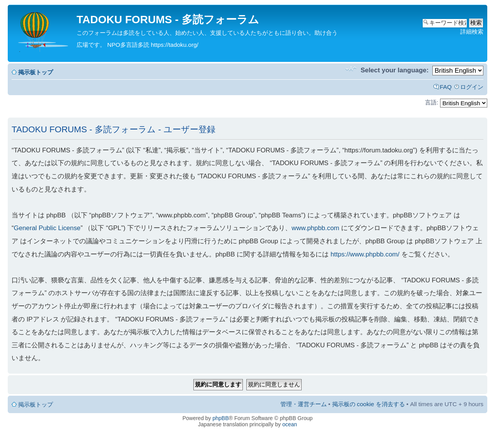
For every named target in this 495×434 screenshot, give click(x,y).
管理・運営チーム (303, 404)
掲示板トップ (35, 72)
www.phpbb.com (315, 228)
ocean (289, 424)
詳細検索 (471, 31)
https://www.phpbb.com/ (365, 254)
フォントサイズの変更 (351, 68)
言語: (431, 102)
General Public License (47, 228)
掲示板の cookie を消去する (368, 404)
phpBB (221, 418)
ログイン (471, 87)
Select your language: (394, 70)
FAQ (446, 87)
